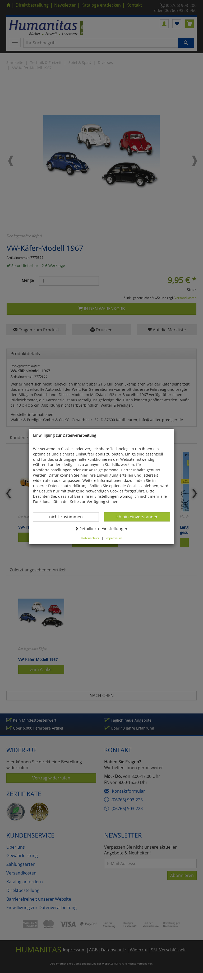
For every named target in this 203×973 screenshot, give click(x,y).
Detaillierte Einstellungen (101, 528)
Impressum (113, 538)
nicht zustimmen (69, 517)
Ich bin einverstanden (137, 517)
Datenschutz (90, 538)
